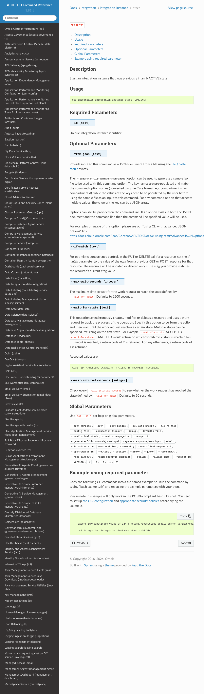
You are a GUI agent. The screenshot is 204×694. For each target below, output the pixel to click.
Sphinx (89, 565)
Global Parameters (87, 53)
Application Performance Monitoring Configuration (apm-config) (27, 92)
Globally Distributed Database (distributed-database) (23, 514)
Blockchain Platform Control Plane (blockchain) (25, 164)
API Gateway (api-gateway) (21, 65)
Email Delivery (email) (17, 388)
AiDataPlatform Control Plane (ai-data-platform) (28, 46)
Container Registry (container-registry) (28, 260)
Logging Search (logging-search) (24, 647)
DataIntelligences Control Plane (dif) (26, 347)
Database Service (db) (18, 335)
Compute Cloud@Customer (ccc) (25, 218)
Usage (78, 39)
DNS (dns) (11, 371)
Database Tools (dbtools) (19, 341)
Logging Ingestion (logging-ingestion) (27, 636)
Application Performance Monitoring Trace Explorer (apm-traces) (27, 110)
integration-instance (114, 8)
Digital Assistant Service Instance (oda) (28, 365)
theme (109, 565)
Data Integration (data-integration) (26, 284)
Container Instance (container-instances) (29, 254)
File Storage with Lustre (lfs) (21, 425)
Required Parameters (88, 44)
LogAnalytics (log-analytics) (21, 630)
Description (82, 34)
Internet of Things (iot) (18, 564)
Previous (80, 543)
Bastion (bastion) (15, 139)
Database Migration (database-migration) (30, 330)
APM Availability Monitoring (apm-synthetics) (25, 73)
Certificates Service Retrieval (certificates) (22, 189)
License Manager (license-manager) (26, 612)
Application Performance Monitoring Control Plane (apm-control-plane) (27, 101)
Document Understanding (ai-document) (29, 377)
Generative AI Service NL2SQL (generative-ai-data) (23, 505)
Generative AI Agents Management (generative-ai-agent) (26, 476)
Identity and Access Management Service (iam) (25, 550)
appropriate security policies (139, 501)
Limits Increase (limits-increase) (23, 618)
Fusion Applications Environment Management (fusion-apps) (25, 457)
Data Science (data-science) (21, 314)
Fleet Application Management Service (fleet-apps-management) (28, 433)
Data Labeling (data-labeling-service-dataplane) (26, 292)
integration (88, 8)
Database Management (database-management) (25, 322)
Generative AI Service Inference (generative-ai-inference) (24, 486)
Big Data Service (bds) (18, 151)
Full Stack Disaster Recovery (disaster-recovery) (28, 442)
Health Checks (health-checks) (23, 543)
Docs (73, 8)
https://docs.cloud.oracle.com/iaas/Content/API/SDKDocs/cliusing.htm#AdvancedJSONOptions (137, 236)
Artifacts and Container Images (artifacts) (23, 120)
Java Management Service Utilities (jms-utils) (29, 587)
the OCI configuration (98, 501)
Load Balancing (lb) (16, 624)
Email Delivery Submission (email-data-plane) (28, 396)
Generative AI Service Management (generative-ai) (26, 495)
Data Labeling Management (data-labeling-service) (25, 301)
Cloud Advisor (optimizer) (20, 197)
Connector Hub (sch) (17, 248)
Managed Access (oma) (19, 663)
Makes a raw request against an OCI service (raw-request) (26, 655)
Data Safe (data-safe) (17, 308)
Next (186, 543)
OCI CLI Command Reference (31, 5)
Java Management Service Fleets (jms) (28, 570)
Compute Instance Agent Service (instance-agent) (24, 226)
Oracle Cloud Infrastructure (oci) (24, 28)
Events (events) (14, 404)
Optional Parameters (88, 49)
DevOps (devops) (15, 359)
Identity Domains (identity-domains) (27, 558)
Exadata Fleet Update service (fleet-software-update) (26, 412)
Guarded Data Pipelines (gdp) (22, 537)
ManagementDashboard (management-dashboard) (28, 676)
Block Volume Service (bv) (20, 157)
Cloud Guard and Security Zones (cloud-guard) (29, 204)
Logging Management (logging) (23, 641)
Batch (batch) (13, 145)
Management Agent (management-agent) (29, 668)
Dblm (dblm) (12, 353)
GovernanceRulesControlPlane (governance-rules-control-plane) (24, 529)
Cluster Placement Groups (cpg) (24, 212)
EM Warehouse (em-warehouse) (24, 382)
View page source (180, 8)
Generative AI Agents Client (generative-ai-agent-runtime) (29, 467)
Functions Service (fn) (18, 450)
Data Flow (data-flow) (18, 278)
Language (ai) (12, 606)
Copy (185, 516)
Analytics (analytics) (17, 53)
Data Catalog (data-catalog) (21, 272)
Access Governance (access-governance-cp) (29, 36)
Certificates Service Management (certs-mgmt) (29, 180)
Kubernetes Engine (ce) (18, 600)
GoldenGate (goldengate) (20, 521)
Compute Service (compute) (22, 243)
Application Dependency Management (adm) (28, 82)
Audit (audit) (12, 127)
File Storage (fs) (14, 419)
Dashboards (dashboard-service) (24, 266)
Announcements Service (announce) (26, 59)
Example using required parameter (98, 58)
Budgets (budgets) (16, 172)
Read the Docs (142, 565)
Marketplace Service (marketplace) (25, 684)
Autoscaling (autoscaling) (20, 133)
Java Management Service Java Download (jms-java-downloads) (24, 578)
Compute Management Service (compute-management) (23, 235)
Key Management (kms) (19, 594)
